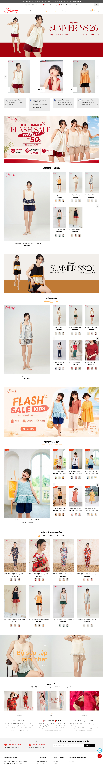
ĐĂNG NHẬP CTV (66, 4)
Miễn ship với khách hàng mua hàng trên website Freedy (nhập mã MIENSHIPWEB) (51, 1)
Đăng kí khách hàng (51, 4)
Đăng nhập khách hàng (35, 4)
